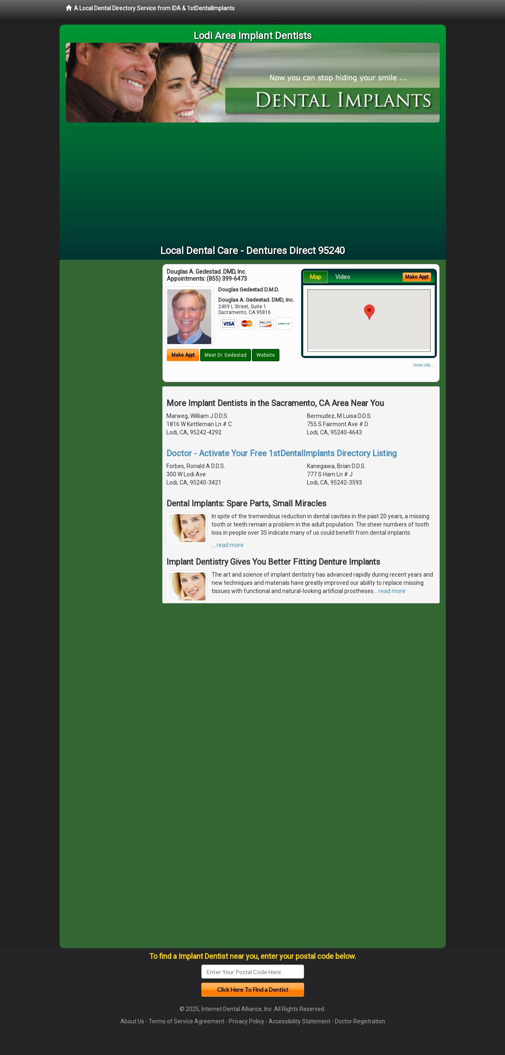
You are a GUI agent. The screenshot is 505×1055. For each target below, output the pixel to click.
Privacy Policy (246, 1021)
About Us (132, 1021)
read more (230, 545)
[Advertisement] (253, 184)
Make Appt (183, 355)
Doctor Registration (360, 1021)
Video (342, 277)
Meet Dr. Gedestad (226, 355)
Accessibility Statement (299, 1021)
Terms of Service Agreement (186, 1021)
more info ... (424, 365)
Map (315, 277)
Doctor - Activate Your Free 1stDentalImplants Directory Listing (281, 453)
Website (265, 355)
